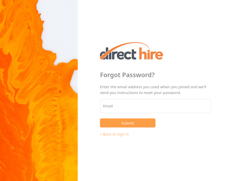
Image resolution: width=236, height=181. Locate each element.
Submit (127, 122)
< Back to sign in (114, 134)
